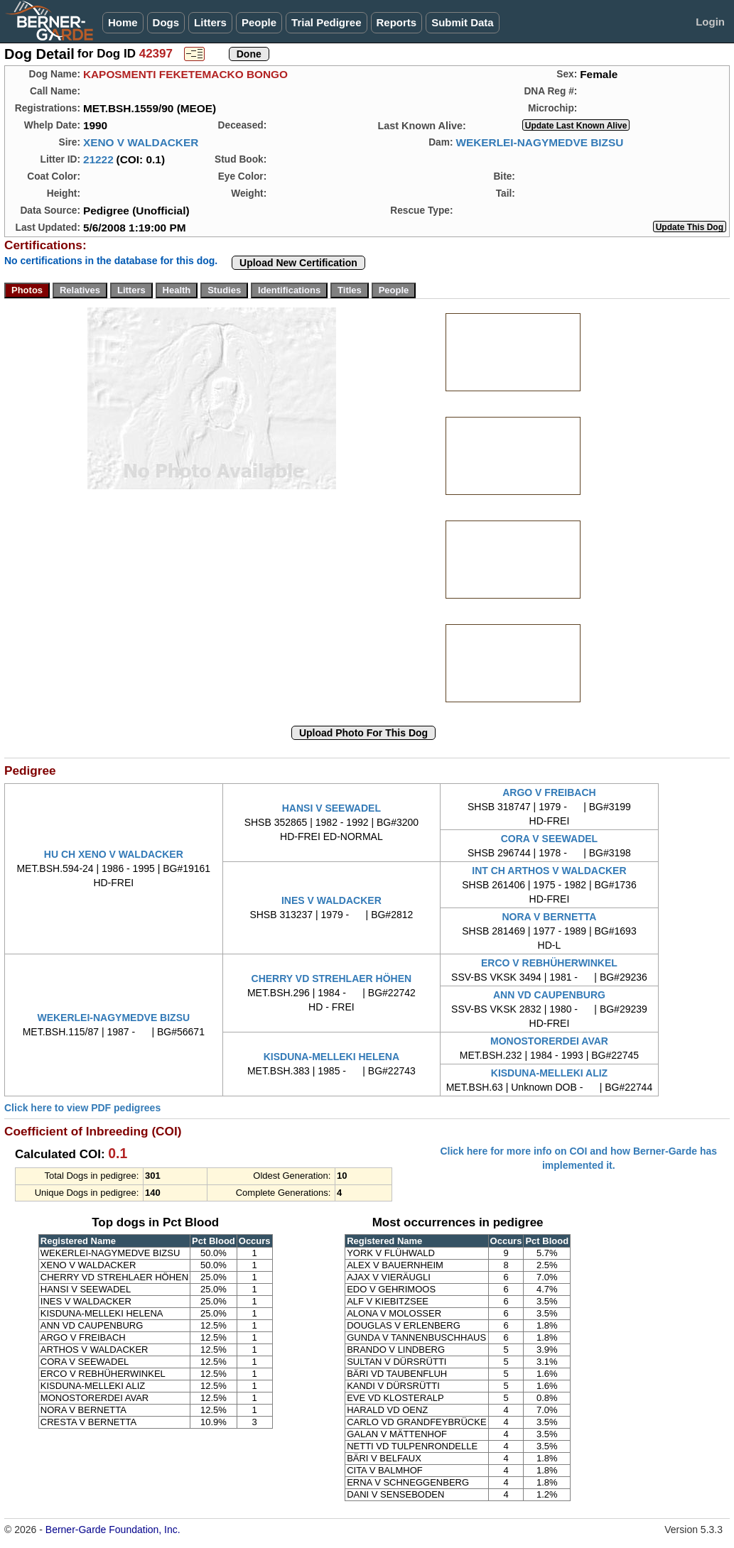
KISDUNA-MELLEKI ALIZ (549, 1073)
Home (123, 22)
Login (710, 22)
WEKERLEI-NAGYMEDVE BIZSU (539, 142)
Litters (210, 22)
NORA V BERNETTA (549, 916)
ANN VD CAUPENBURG (549, 995)
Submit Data (462, 22)
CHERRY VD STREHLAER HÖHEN (332, 978)
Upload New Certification (298, 262)
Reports (397, 22)
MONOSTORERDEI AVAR (549, 1041)
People (259, 22)
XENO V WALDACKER (140, 142)
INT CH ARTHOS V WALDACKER (549, 870)
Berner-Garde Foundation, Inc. (112, 1529)
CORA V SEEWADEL (549, 838)
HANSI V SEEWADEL (331, 808)
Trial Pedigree (326, 22)
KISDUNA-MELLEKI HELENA (331, 1056)
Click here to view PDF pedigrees (82, 1107)
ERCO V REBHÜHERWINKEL (549, 963)
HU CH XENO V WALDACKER (113, 854)
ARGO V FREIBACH (548, 792)
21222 (98, 159)
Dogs (166, 22)
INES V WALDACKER (331, 900)
